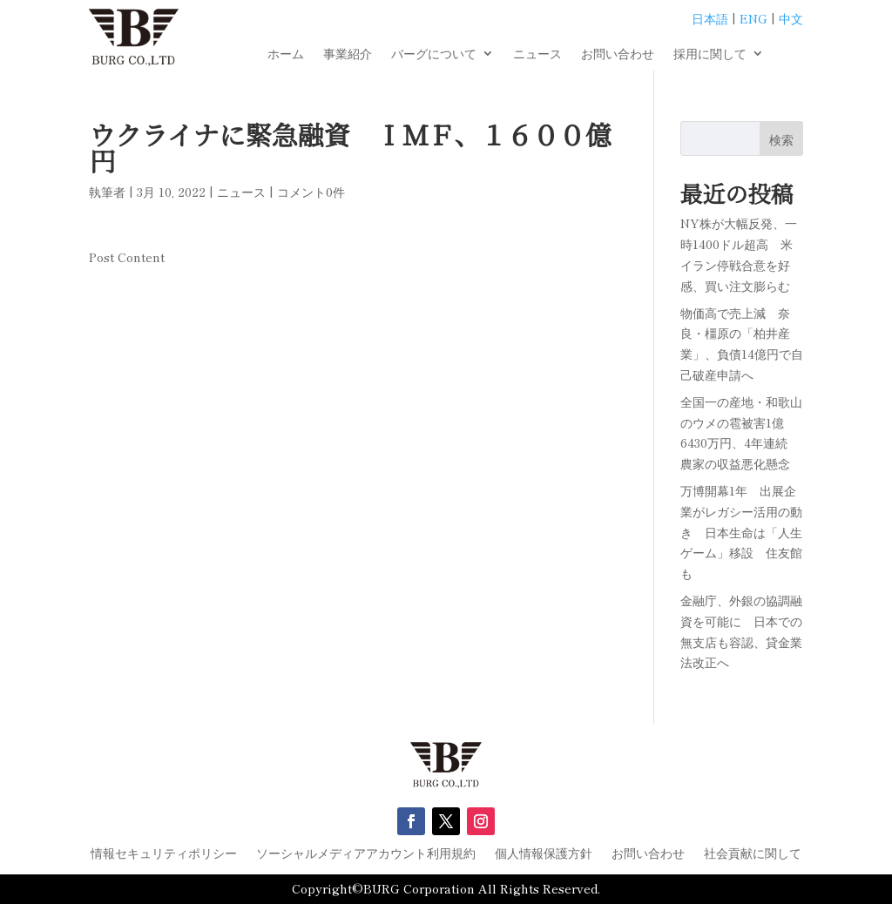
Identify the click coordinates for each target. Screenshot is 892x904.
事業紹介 (347, 54)
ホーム (285, 54)
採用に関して (710, 54)
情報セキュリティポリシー (164, 854)
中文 (791, 18)
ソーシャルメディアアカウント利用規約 (366, 854)
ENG (753, 18)
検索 (781, 139)
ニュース (537, 54)
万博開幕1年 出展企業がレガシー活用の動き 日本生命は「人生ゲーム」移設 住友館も (741, 532)
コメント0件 (311, 191)
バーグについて (433, 54)
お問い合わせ (617, 54)
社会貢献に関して (752, 854)
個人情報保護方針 (543, 854)
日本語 (710, 18)
